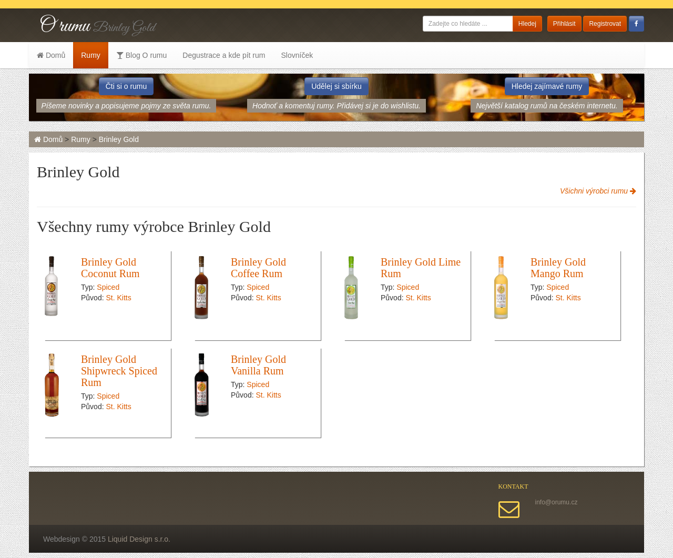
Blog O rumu (141, 55)
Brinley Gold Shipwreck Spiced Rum (119, 370)
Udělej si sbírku (336, 86)
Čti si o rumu (126, 86)
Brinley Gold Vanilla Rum (258, 365)
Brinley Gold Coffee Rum (258, 267)
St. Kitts (118, 297)
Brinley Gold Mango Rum (558, 267)
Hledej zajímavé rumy (547, 86)
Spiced (108, 287)
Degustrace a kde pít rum (223, 55)
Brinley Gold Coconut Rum (110, 267)
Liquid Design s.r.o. (139, 539)
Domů (51, 55)
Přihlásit (564, 23)
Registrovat (605, 23)
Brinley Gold (119, 139)
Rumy (90, 55)
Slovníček (297, 55)
